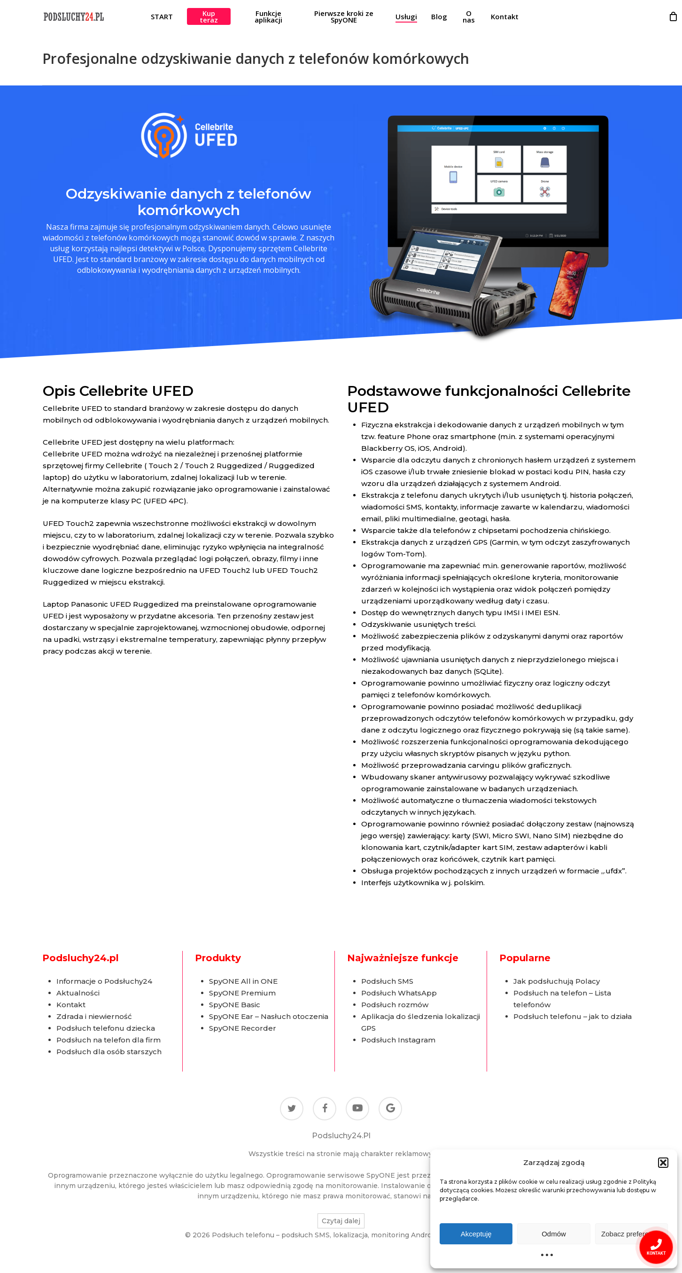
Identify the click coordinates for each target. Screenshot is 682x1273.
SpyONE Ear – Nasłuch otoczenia (268, 1016)
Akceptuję (476, 1234)
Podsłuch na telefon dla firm (108, 1039)
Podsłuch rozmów (394, 1004)
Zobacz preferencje (631, 1234)
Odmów (554, 1234)
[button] (663, 1162)
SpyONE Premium (242, 992)
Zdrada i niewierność (94, 1016)
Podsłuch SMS (387, 981)
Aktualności (78, 992)
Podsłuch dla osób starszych (109, 1051)
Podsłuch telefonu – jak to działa (572, 1016)
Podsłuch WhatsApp (399, 992)
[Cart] (673, 16)
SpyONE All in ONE (243, 981)
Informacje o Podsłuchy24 (104, 981)
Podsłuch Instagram (398, 1039)
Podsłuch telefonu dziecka (105, 1028)
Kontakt (70, 1004)
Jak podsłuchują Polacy (556, 981)
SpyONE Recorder (242, 1028)
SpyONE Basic (234, 1004)
